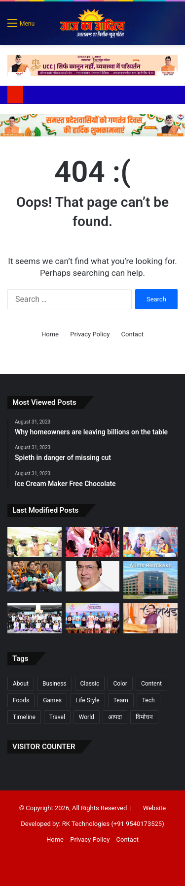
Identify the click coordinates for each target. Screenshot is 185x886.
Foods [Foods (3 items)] (21, 700)
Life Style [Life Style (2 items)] (87, 700)
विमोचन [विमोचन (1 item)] (144, 717)
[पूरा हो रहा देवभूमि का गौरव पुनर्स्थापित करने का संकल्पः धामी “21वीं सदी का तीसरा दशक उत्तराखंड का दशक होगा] (93, 618)
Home (50, 334)
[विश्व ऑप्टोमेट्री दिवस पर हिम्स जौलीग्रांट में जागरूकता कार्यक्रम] (34, 618)
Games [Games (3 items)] (52, 700)
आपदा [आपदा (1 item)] (115, 717)
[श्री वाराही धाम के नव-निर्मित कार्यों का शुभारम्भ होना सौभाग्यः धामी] (150, 618)
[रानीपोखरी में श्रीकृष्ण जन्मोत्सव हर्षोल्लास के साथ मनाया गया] (150, 542)
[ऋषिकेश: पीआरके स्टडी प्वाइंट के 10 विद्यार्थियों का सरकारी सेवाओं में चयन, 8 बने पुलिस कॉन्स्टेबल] (34, 576)
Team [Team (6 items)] (120, 700)
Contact (132, 334)
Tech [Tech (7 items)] (148, 700)
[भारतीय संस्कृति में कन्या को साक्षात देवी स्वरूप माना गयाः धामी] (93, 542)
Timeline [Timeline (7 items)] (24, 717)
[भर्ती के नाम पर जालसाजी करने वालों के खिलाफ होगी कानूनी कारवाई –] (150, 580)
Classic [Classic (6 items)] (90, 683)
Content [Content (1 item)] (151, 683)
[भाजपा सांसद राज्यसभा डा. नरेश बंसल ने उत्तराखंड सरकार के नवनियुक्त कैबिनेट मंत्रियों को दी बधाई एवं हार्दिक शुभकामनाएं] (93, 576)
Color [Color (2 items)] (120, 683)
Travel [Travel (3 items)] (57, 717)
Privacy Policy (90, 334)
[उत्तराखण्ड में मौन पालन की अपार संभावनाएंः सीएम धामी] (34, 542)
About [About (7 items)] (21, 683)
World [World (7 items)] (86, 717)
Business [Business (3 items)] (54, 683)
